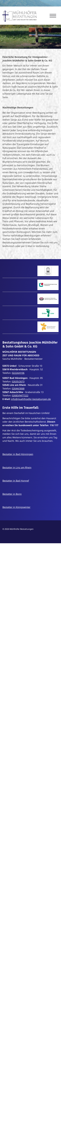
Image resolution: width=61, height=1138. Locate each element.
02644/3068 (18, 388)
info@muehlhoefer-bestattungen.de (31, 399)
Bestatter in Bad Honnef (15, 480)
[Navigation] (53, 15)
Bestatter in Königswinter (16, 507)
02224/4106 (18, 372)
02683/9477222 (20, 395)
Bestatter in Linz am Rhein (16, 467)
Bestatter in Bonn (12, 493)
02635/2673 (18, 381)
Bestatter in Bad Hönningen (17, 454)
